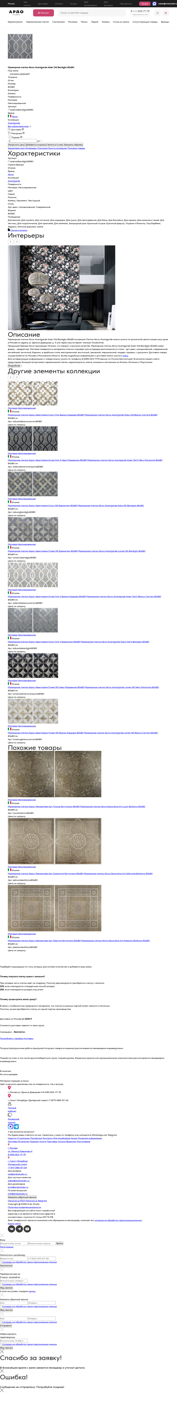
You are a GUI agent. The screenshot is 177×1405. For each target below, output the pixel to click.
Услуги (73, 3)
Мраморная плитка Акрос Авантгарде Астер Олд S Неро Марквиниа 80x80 (47, 460)
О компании (23, 1138)
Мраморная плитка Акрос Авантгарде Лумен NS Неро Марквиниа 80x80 (46, 687)
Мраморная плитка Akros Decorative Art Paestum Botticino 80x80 (115, 940)
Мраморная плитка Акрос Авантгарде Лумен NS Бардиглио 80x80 (43, 551)
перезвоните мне (140, 14)
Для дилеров (108, 4)
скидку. (32, 1291)
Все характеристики (19, 126)
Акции (145, 3)
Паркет (95, 21)
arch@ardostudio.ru (18, 1187)
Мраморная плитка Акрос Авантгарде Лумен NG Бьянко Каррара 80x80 (46, 732)
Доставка (43, 3)
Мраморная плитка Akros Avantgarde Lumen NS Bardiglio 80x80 (111, 551)
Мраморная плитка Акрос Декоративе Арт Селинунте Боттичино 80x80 (45, 873)
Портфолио (126, 3)
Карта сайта (14, 1223)
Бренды (165, 21)
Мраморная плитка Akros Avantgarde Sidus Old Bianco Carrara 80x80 (121, 415)
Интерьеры (31, 148)
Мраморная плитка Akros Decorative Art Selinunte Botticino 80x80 (118, 873)
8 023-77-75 (140, 11)
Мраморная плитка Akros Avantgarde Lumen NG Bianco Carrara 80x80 (121, 732)
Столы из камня (121, 21)
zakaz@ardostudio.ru (167, 3)
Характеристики (16, 148)
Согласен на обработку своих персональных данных (29, 1262)
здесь (125, 355)
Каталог (43, 12)
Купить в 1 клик (55, 144)
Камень (106, 21)
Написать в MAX (16, 1200)
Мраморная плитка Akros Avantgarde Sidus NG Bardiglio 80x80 (111, 505)
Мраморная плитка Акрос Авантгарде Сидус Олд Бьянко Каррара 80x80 (46, 415)
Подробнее (14, 365)
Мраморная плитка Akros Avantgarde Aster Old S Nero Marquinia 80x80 (124, 460)
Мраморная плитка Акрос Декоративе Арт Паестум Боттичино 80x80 (44, 940)
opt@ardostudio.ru (17, 1174)
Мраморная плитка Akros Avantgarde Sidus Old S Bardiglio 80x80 (115, 641)
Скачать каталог (17, 230)
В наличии (23, 1141)
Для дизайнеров (90, 4)
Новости (12, 1138)
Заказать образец (73, 144)
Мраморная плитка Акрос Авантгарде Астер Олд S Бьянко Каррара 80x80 (47, 596)
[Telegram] (20, 1231)
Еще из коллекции (57, 148)
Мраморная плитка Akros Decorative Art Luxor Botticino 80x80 (112, 806)
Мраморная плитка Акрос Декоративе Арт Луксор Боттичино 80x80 (44, 806)
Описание (42, 148)
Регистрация (6, 1247)
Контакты (48, 1138)
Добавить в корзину (36, 144)
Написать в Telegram (36, 1200)
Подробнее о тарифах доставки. (17, 1038)
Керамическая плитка (37, 21)
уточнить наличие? (20, 74)
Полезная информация (90, 1138)
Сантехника (58, 21)
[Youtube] (27, 1231)
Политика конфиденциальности (24, 1207)
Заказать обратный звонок (22, 1197)
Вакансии (71, 1141)
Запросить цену (16, 144)
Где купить (27, 4)
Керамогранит (15, 21)
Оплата (59, 3)
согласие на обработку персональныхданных (118, 1220)
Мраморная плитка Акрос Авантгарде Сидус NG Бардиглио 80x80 (42, 505)
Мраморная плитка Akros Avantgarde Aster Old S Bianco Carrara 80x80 (123, 596)
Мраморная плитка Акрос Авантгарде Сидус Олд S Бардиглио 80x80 (44, 641)
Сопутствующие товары (145, 21)
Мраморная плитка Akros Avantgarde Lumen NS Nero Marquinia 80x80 (122, 687)
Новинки (34, 1141)
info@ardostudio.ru (18, 1193)
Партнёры (52, 1141)
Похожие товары (76, 148)
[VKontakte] (12, 1231)
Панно (84, 21)
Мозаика (72, 21)
